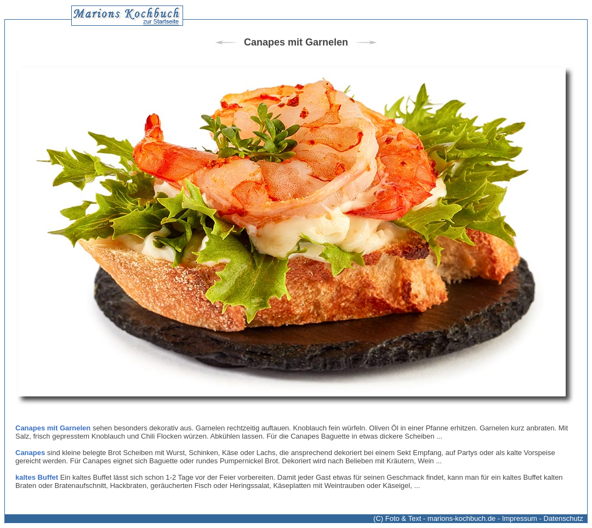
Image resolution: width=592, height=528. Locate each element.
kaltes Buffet (36, 477)
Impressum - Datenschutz (542, 518)
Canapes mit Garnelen (52, 428)
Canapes (30, 452)
